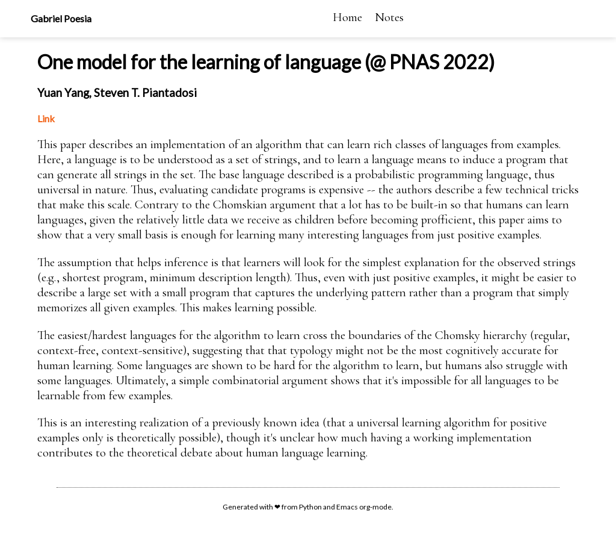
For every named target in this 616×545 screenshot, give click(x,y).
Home (347, 17)
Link (46, 118)
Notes (389, 17)
